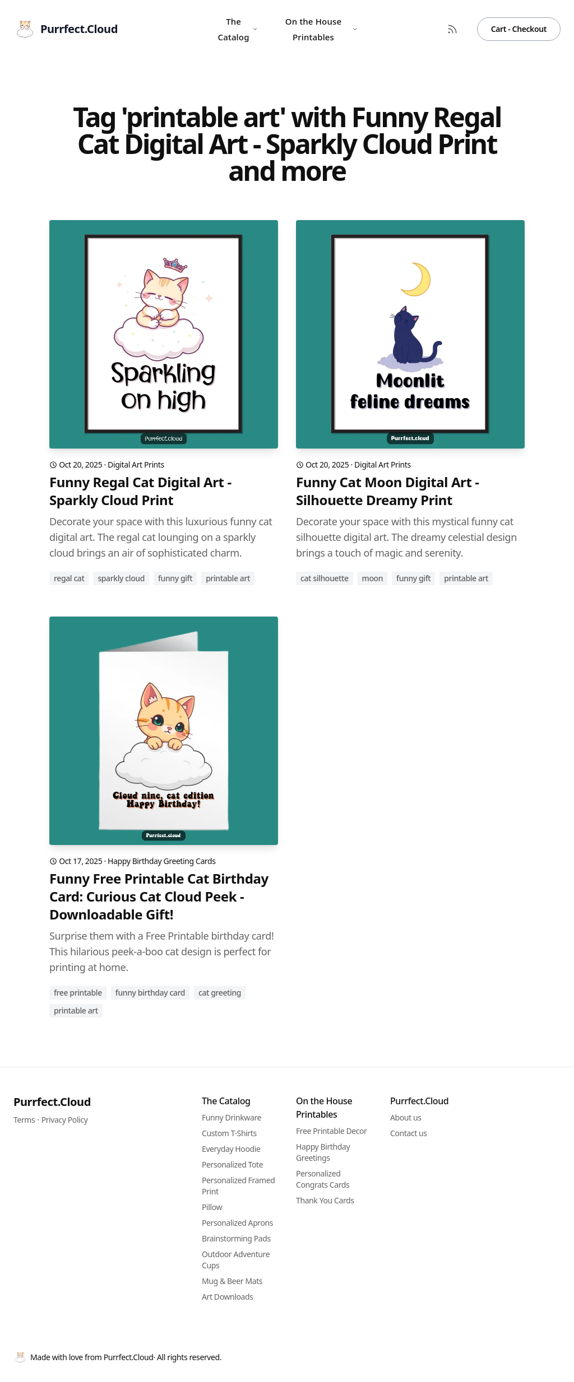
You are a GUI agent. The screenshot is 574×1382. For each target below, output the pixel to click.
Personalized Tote (232, 1164)
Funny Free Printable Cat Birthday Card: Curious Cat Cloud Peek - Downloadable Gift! (159, 896)
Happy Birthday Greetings (323, 1152)
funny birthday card (150, 992)
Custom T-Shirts (229, 1133)
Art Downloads (227, 1296)
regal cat (69, 578)
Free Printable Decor (331, 1131)
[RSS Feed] (452, 29)
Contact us (408, 1133)
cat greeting (219, 992)
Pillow (212, 1207)
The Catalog (238, 29)
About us (406, 1117)
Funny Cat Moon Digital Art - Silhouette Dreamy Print (387, 491)
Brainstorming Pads (236, 1238)
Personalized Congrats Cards (322, 1179)
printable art (228, 578)
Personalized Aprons (237, 1222)
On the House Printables (321, 29)
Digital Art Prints (136, 464)
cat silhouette (324, 578)
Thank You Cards (325, 1200)
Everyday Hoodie (231, 1148)
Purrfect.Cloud (52, 1101)
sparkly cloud (121, 578)
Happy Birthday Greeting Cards (161, 861)
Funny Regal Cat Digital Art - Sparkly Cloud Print (140, 491)
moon (372, 578)
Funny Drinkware (231, 1117)
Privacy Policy (64, 1119)
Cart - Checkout (519, 29)
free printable (78, 992)
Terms (24, 1119)
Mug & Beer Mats (232, 1281)
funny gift (175, 578)
